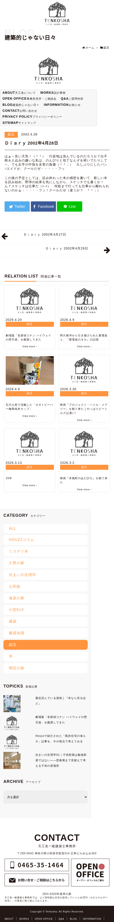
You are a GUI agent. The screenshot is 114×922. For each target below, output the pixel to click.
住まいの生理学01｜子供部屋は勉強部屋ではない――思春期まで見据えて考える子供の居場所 (60, 760)
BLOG (73, 919)
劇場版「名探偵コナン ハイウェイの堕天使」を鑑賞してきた (28, 337)
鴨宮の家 (16, 668)
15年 (9, 478)
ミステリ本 (18, 551)
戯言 (11, 134)
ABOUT (9, 919)
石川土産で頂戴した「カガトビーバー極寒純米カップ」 (29, 406)
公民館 (15, 586)
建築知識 (16, 633)
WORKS (24, 919)
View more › (29, 346)
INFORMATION (92, 919)
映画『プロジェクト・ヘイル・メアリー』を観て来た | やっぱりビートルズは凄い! (84, 409)
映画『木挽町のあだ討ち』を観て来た (84, 480)
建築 (13, 621)
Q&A (61, 919)
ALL (12, 528)
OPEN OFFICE (44, 919)
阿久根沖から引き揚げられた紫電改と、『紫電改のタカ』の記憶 (84, 337)
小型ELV (16, 610)
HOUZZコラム (21, 540)
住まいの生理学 (22, 575)
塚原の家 (16, 598)
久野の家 (16, 563)
